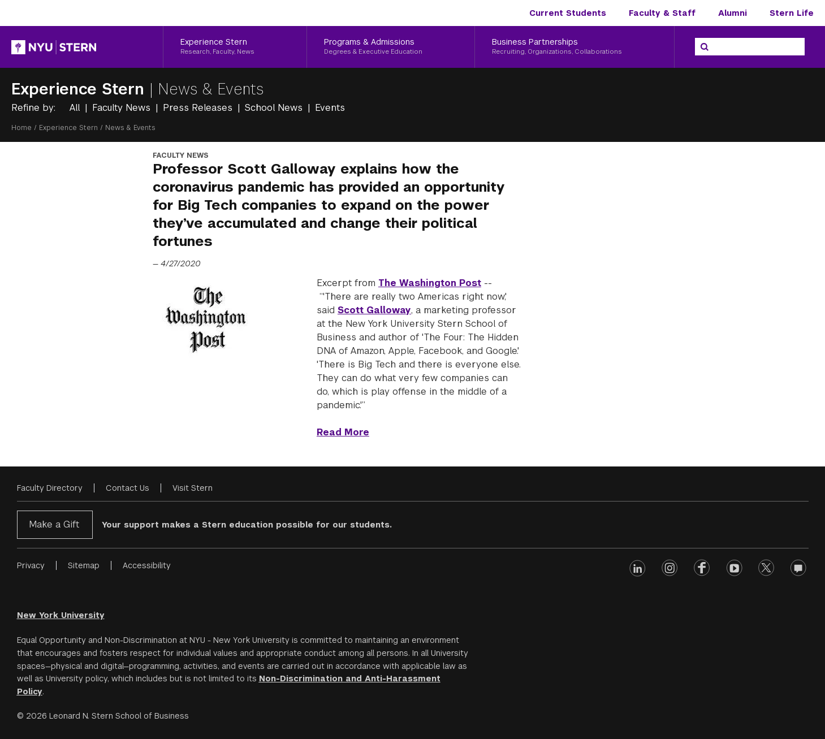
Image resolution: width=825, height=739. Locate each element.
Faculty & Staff (662, 13)
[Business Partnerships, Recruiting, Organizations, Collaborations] (574, 47)
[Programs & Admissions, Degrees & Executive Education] (390, 47)
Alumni (732, 13)
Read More (343, 432)
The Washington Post (429, 283)
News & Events (211, 89)
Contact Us (127, 488)
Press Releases (199, 108)
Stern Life (792, 13)
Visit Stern (192, 488)
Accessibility (147, 565)
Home (21, 127)
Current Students (567, 13)
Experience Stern (80, 89)
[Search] (705, 47)
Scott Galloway (374, 310)
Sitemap (84, 565)
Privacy (31, 565)
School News (275, 108)
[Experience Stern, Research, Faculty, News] (234, 47)
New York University (61, 615)
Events (330, 108)
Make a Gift (54, 524)
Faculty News (122, 108)
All (76, 108)
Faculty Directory (50, 488)
